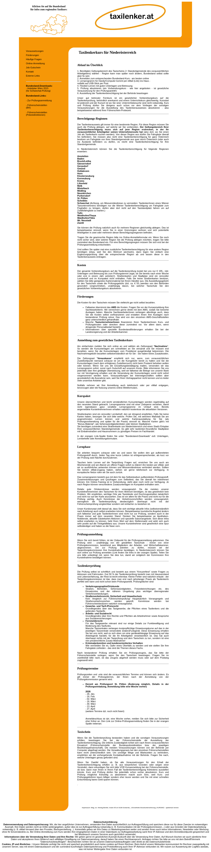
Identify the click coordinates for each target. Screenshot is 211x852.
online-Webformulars (126, 387)
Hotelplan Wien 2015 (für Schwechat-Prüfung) (38, 89)
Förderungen (32, 55)
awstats (204, 846)
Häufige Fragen (34, 59)
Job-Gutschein (33, 67)
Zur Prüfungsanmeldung (39, 100)
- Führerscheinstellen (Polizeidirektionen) (36, 113)
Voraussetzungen (34, 51)
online (115, 346)
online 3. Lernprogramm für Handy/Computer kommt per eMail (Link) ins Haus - (113, 79)
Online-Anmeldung (35, 63)
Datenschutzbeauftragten (118, 841)
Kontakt (30, 71)
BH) (29, 107)
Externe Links (33, 75)
